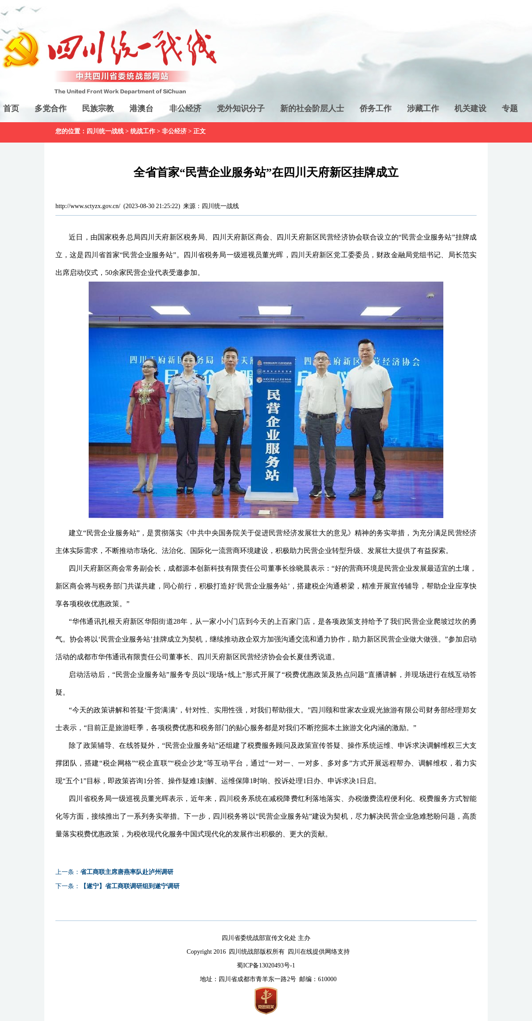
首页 (11, 108)
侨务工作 (375, 108)
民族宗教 (98, 108)
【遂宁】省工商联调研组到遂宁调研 (130, 886)
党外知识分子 (241, 108)
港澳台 (141, 108)
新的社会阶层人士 (312, 108)
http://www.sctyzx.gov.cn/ (87, 206)
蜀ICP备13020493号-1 (266, 965)
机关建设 (470, 108)
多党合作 (50, 108)
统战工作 (142, 131)
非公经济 (185, 108)
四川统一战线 (105, 131)
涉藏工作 (423, 108)
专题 (510, 108)
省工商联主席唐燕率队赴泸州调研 (126, 872)
